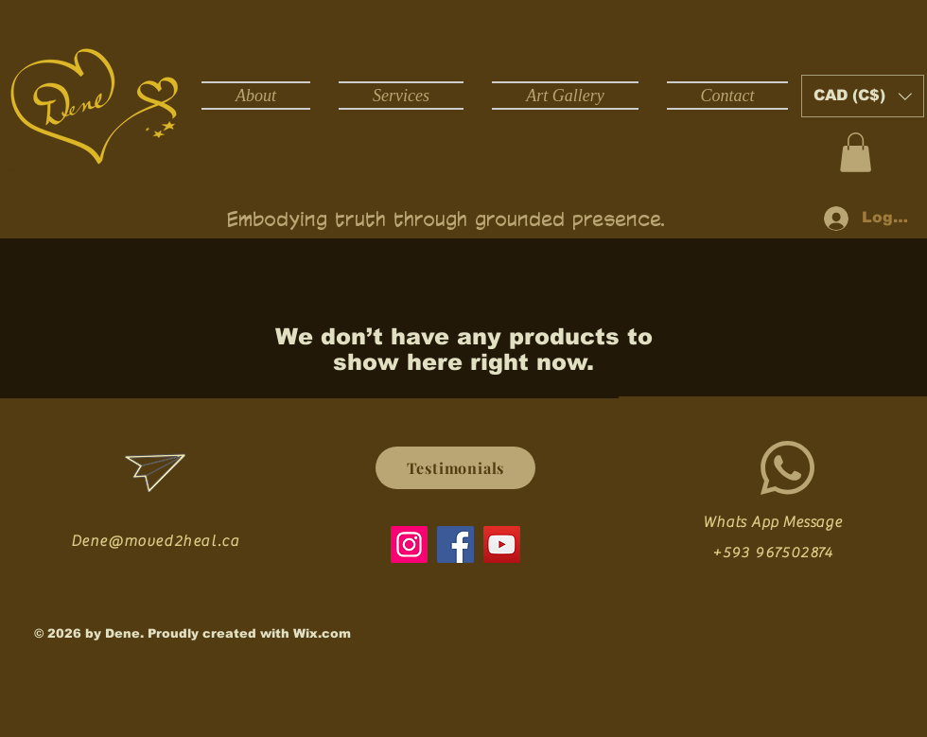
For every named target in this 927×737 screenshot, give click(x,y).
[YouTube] (501, 544)
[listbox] (862, 96)
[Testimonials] (455, 468)
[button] (862, 96)
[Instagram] (409, 544)
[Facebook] (455, 544)
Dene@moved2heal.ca (155, 541)
